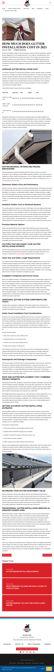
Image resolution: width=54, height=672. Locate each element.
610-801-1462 (27, 635)
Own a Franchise (34, 644)
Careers (47, 644)
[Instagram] (27, 652)
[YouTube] (33, 652)
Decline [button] (43, 668)
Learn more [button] (9, 669)
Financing (7, 644)
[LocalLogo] (27, 3)
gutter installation (20, 253)
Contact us (37, 546)
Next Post (47, 555)
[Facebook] (23, 652)
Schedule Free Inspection (27, 649)
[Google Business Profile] (20, 652)
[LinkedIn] (30, 652)
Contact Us (19, 644)
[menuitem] (12, 663)
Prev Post (7, 555)
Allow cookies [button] (49, 668)
